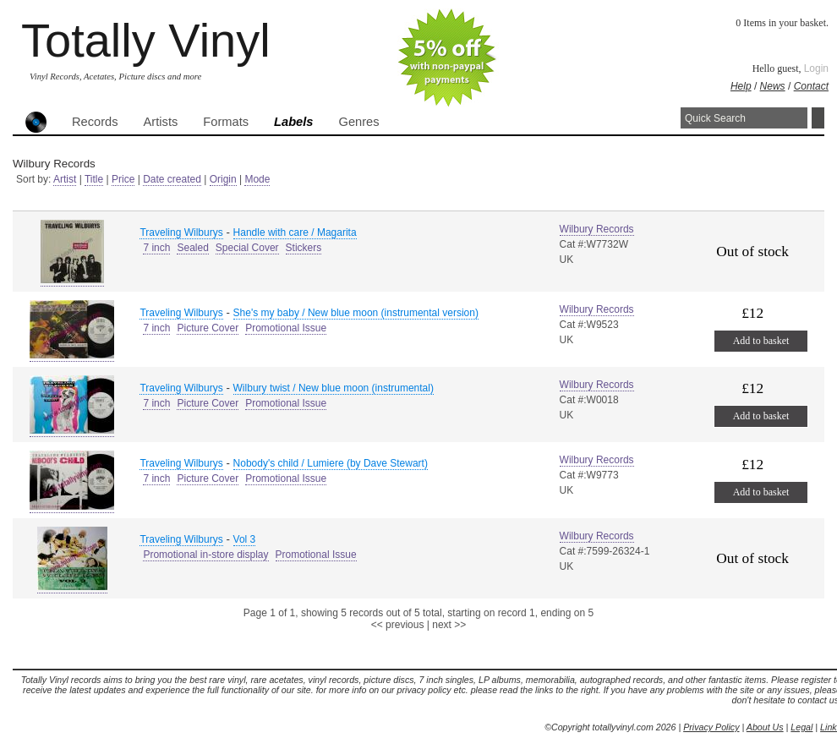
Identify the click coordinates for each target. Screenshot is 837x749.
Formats (226, 121)
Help (741, 86)
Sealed (192, 248)
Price (123, 179)
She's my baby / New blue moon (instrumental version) (356, 313)
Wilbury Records (597, 229)
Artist (64, 179)
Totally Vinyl (146, 40)
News (772, 86)
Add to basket (761, 341)
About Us (765, 727)
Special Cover (247, 248)
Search (818, 117)
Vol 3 (244, 539)
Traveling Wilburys (181, 232)
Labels (293, 121)
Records (95, 121)
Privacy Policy (711, 727)
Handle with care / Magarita (295, 232)
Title (94, 179)
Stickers (304, 248)
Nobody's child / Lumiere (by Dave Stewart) (330, 463)
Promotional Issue (285, 328)
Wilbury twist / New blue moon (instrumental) (333, 388)
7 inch (156, 248)
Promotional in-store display (205, 554)
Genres (358, 121)
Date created (172, 179)
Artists (161, 121)
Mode (257, 179)
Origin (223, 179)
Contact (811, 86)
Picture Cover (207, 328)
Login (816, 68)
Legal (801, 727)
